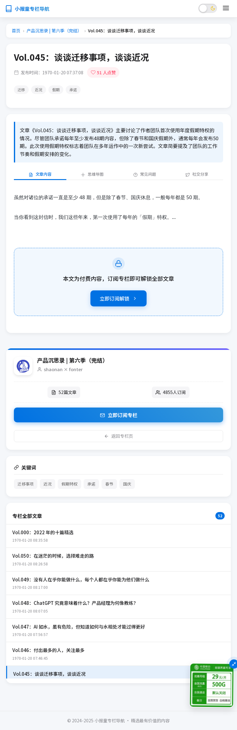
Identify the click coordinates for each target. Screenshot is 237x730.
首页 (16, 30)
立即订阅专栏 (118, 415)
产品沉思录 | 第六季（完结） (54, 30)
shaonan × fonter (63, 369)
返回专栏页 (118, 436)
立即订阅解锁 (118, 298)
